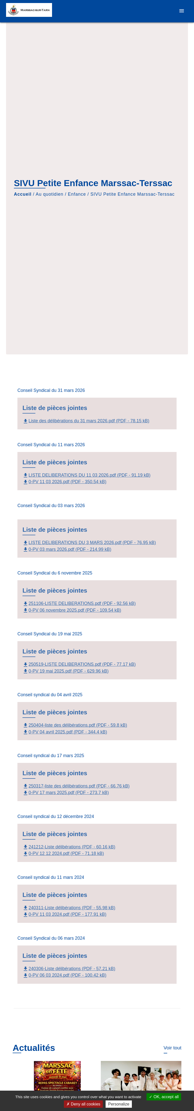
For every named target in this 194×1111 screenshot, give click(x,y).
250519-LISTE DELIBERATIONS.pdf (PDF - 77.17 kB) (79, 664)
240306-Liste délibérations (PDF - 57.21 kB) (68, 968)
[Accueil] (29, 11)
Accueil (23, 194)
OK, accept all (164, 1097)
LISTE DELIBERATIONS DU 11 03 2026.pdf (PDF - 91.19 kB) (86, 475)
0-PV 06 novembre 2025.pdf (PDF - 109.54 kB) (71, 610)
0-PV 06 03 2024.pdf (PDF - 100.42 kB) (64, 975)
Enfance (77, 194)
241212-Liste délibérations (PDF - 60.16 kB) (68, 846)
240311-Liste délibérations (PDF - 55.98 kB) (68, 907)
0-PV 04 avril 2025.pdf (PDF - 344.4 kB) (64, 731)
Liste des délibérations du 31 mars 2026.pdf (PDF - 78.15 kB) (85, 420)
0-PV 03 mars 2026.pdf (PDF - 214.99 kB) (66, 549)
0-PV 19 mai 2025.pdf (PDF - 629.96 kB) (65, 671)
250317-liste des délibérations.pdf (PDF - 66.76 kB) (76, 786)
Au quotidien (49, 194)
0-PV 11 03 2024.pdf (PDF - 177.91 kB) (64, 914)
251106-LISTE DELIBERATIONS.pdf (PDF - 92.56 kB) (79, 603)
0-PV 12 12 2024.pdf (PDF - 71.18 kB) (63, 853)
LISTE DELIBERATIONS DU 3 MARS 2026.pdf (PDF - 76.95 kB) (89, 542)
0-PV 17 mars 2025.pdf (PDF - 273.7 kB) (65, 792)
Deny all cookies (83, 1104)
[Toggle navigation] (181, 11)
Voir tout (172, 1047)
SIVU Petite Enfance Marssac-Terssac (132, 194)
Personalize (118, 1104)
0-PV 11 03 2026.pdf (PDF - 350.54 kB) (64, 481)
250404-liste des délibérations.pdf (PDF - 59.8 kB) (74, 725)
